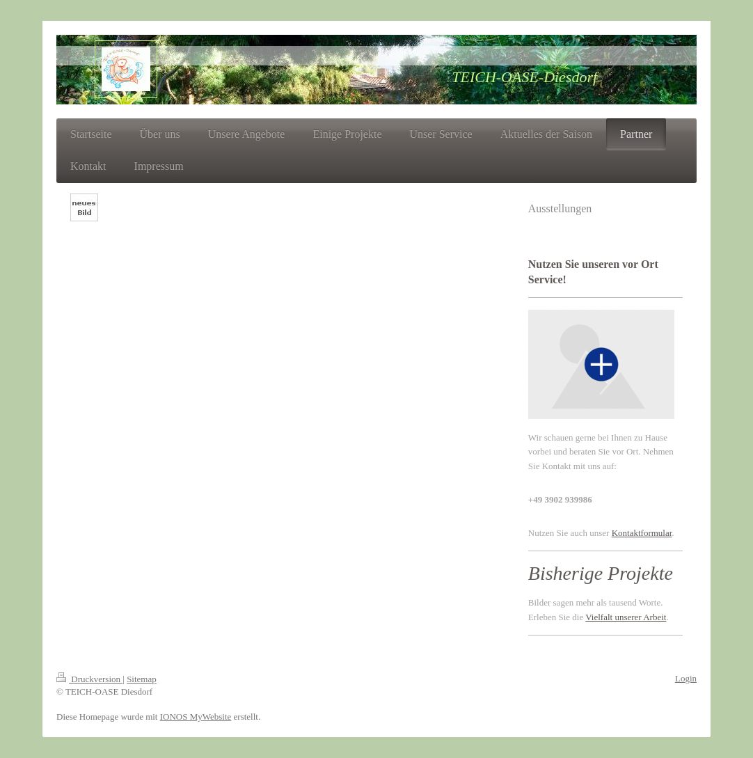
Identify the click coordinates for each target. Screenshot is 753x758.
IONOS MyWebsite (196, 716)
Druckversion (89, 679)
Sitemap (142, 679)
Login (686, 678)
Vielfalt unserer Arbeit (625, 617)
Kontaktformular (642, 533)
